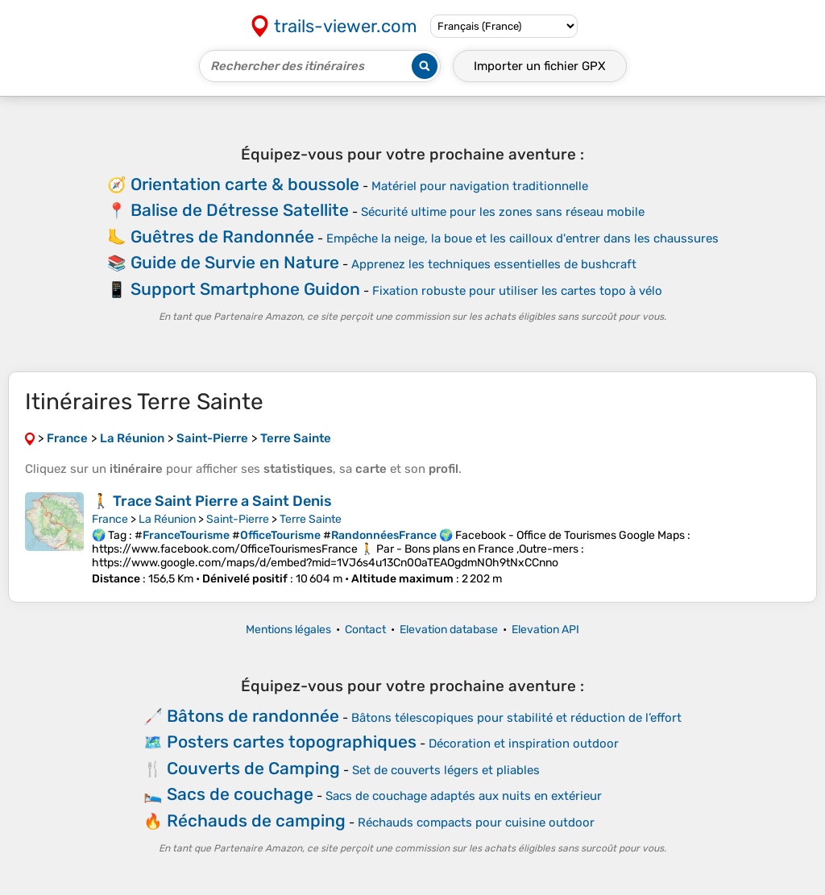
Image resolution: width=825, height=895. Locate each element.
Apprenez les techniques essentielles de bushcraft (493, 264)
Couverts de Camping (253, 768)
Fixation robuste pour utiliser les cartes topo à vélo (517, 291)
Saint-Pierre (237, 519)
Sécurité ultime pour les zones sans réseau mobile (503, 212)
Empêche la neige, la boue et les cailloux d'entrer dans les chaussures (522, 238)
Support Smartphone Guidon (245, 289)
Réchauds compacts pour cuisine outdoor (476, 822)
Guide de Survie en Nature (235, 262)
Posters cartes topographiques (292, 741)
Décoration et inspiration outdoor (524, 743)
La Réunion (167, 519)
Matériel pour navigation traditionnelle (479, 186)
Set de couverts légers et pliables (446, 770)
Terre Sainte (311, 519)
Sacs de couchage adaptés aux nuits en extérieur (463, 796)
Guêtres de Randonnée (222, 236)
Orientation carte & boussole (245, 184)
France (110, 519)
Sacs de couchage (240, 794)
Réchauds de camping (256, 820)
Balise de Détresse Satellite (240, 210)
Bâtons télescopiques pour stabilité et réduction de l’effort (516, 718)
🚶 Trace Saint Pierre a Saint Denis (212, 501)
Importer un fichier (540, 66)
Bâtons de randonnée (253, 716)
